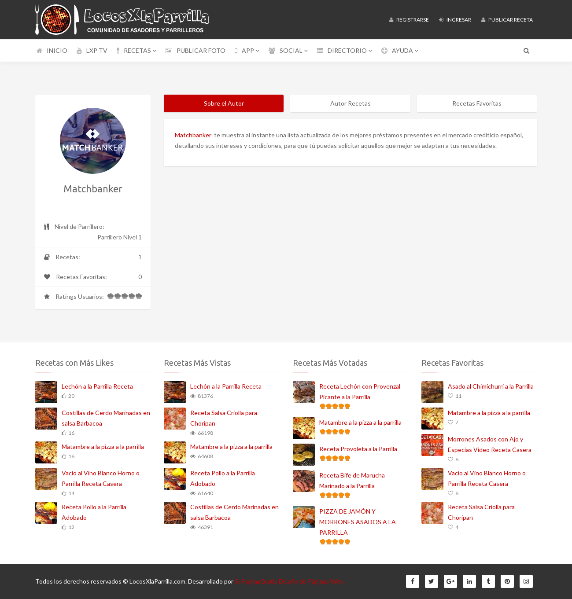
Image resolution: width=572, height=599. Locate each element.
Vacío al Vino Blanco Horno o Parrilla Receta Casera (101, 478)
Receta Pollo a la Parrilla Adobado (94, 512)
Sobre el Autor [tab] (224, 103)
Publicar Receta (507, 19)
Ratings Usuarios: (93, 298)
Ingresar (455, 19)
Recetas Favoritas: (93, 277)
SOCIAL (288, 50)
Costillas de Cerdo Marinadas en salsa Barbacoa (106, 418)
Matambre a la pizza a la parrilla (103, 446)
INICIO (52, 50)
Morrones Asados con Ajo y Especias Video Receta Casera (489, 444)
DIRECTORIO (344, 50)
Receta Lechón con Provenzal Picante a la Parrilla (359, 391)
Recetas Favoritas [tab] (477, 103)
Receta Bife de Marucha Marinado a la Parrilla (352, 480)
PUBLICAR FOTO (195, 50)
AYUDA (399, 50)
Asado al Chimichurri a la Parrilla (491, 386)
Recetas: (93, 257)
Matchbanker (193, 135)
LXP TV (92, 50)
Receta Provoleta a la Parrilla (358, 448)
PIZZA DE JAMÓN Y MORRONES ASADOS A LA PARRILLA (357, 521)
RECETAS (136, 50)
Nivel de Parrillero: (93, 233)
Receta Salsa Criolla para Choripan (223, 418)
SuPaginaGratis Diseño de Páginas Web (289, 581)
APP (247, 50)
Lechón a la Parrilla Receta (97, 386)
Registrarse (409, 19)
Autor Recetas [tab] (350, 103)
